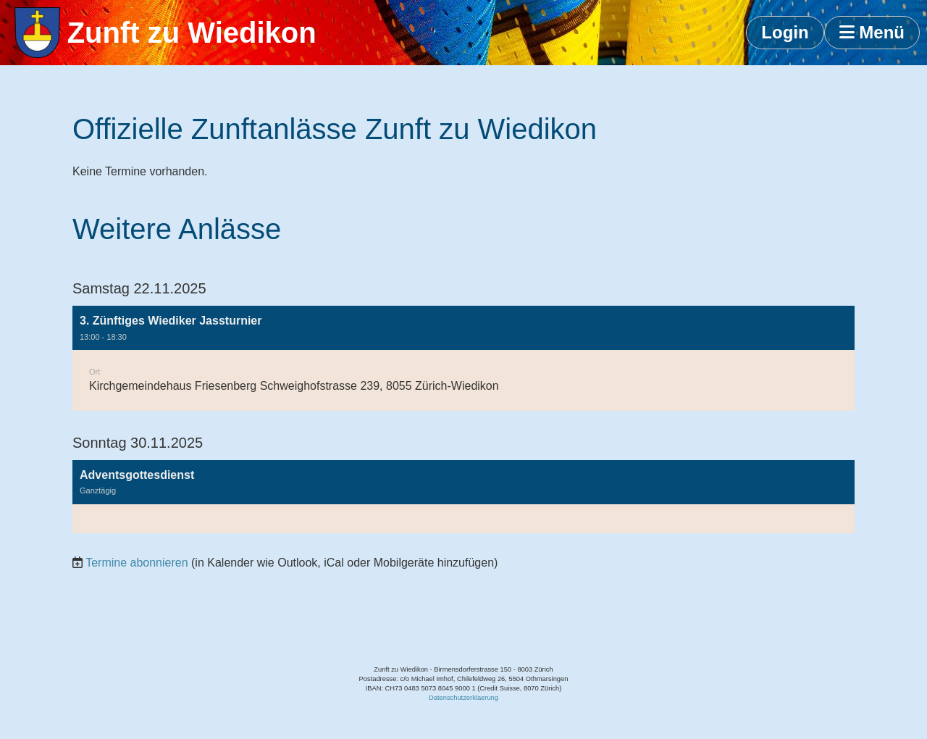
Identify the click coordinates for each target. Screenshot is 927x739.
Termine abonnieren (136, 562)
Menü (872, 32)
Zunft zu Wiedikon (191, 33)
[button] (463, 358)
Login (784, 32)
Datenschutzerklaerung (463, 697)
